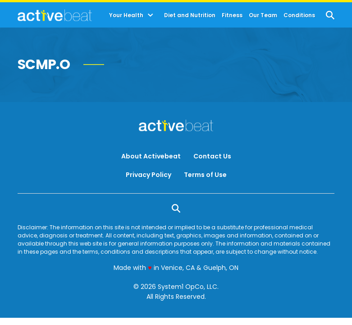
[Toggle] (150, 15)
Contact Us (212, 156)
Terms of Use (205, 174)
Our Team (263, 15)
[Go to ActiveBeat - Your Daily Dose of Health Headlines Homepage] (55, 15)
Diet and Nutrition (189, 15)
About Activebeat (151, 156)
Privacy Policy (148, 174)
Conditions (299, 15)
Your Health (126, 15)
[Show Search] (330, 15)
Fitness (232, 15)
